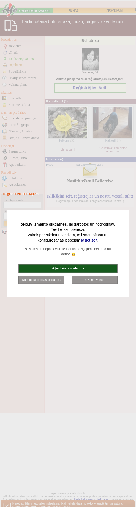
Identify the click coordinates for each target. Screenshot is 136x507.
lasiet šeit (89, 240)
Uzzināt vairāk (94, 279)
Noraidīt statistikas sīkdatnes (41, 279)
